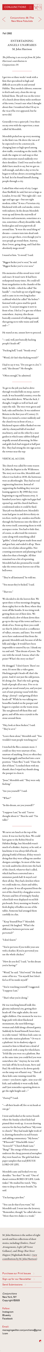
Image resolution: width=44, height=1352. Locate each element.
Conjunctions (15, 7)
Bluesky (6, 1315)
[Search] (40, 7)
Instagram (7, 1311)
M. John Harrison (22, 49)
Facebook (7, 1318)
